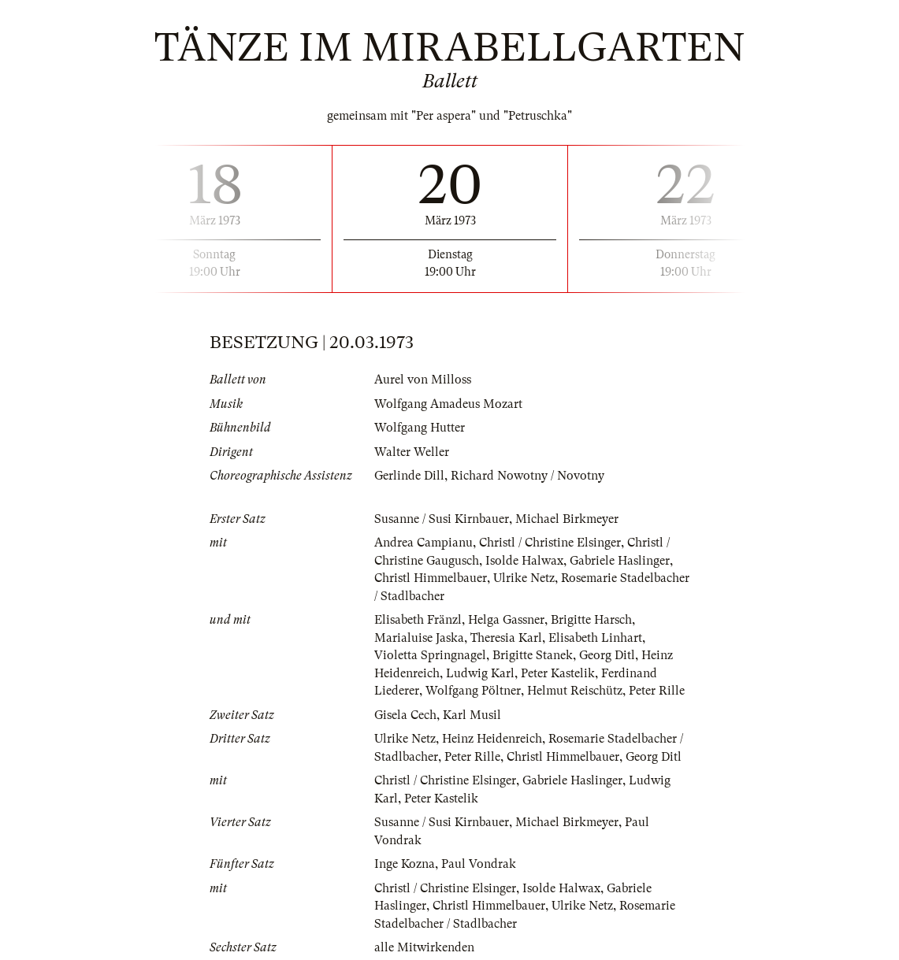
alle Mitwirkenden (424, 947)
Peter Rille (657, 691)
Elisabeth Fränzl (418, 620)
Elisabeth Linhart (595, 638)
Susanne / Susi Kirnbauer (441, 519)
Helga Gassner (506, 620)
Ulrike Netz (524, 578)
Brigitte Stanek (532, 655)
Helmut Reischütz (574, 691)
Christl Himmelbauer (430, 578)
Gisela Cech (405, 715)
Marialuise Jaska (419, 638)
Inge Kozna (404, 864)
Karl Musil (472, 715)
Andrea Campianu (423, 543)
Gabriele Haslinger (620, 561)
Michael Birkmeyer (567, 519)
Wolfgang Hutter (419, 428)
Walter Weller (411, 452)
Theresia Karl (506, 638)
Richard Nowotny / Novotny (527, 476)
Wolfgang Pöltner (473, 691)
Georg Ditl (607, 655)
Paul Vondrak (478, 864)
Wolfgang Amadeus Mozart (448, 404)
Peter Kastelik (558, 673)
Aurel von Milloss (422, 380)
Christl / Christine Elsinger (550, 543)
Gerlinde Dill (409, 476)
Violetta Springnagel (430, 655)
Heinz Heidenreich (492, 739)
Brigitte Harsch (591, 620)
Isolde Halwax (524, 561)
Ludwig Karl (480, 673)
